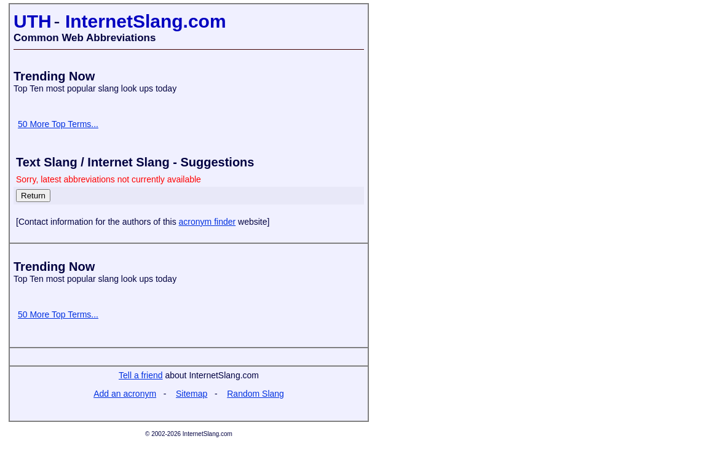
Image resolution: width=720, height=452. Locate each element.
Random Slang (255, 394)
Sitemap (191, 394)
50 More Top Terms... (58, 124)
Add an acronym (124, 394)
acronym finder (207, 222)
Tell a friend (141, 375)
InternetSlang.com (145, 21)
